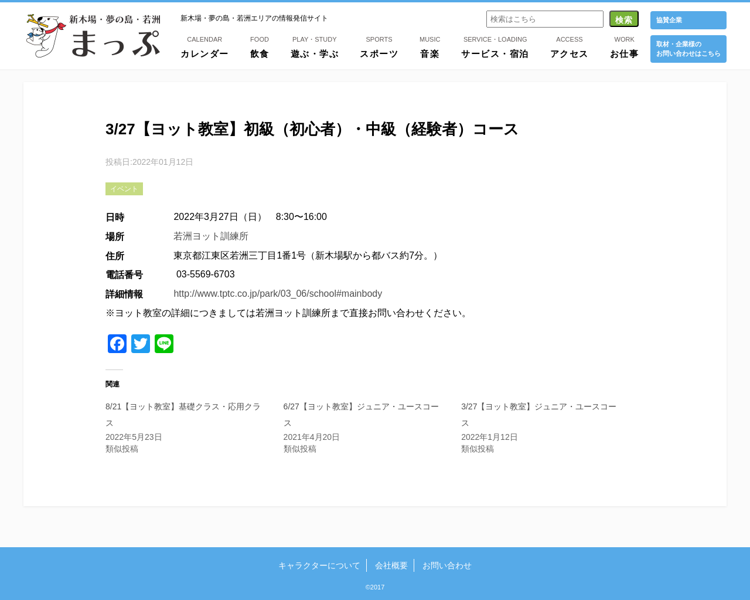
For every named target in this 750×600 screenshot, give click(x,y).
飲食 (260, 46)
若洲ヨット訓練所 (210, 236)
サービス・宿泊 (495, 46)
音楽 (430, 46)
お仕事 (624, 46)
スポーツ (379, 46)
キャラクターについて (319, 565)
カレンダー (204, 46)
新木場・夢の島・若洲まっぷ (93, 35)
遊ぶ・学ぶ (315, 46)
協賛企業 (669, 19)
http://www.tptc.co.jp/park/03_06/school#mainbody (277, 294)
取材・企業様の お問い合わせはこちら (688, 48)
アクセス (569, 46)
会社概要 (391, 565)
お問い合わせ (447, 565)
